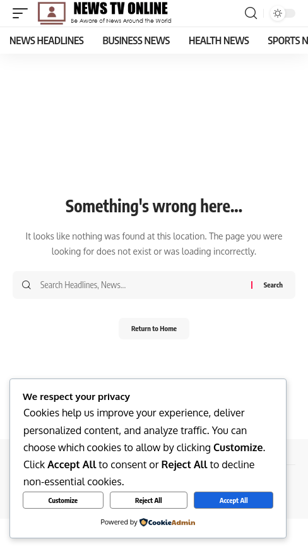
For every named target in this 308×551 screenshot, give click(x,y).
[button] (23, 13)
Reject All (148, 500)
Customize (63, 500)
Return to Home (154, 328)
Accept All (234, 500)
